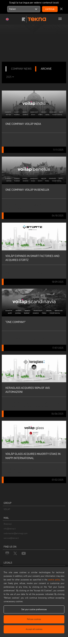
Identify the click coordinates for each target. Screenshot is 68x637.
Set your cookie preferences (34, 609)
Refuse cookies (34, 619)
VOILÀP (7, 509)
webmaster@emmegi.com (16, 533)
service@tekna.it (11, 538)
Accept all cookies (34, 629)
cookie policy (54, 579)
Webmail (8, 524)
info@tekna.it (10, 528)
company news (21, 68)
